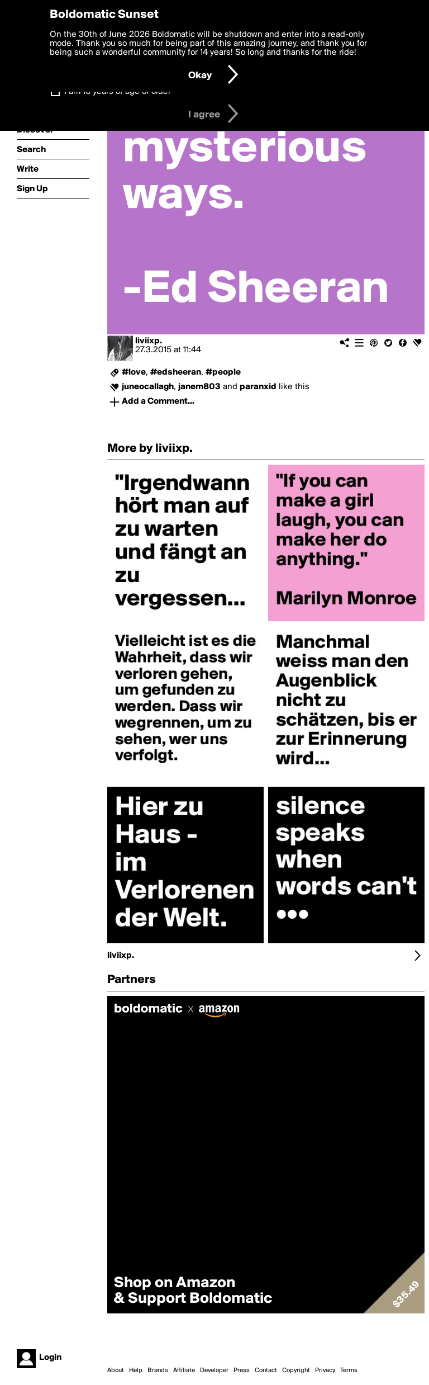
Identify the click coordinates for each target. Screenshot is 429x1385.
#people (223, 372)
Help (135, 1370)
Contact (266, 1370)
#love (134, 372)
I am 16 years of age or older (117, 91)
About (115, 1370)
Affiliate (184, 1370)
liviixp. (148, 341)
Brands (157, 1370)
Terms (349, 1370)
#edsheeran (175, 372)
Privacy (325, 1370)
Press (241, 1370)
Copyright (296, 1370)
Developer (214, 1370)
